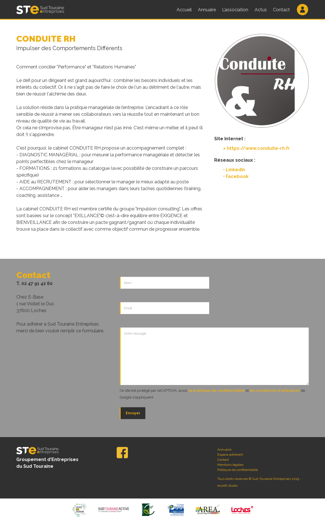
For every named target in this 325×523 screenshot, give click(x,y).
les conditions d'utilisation (275, 390)
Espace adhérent (230, 455)
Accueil (184, 9)
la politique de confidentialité (217, 390)
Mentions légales (230, 465)
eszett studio (227, 486)
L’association (236, 9)
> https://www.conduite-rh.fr (256, 148)
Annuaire (207, 9)
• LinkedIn (234, 169)
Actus (262, 9)
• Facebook (236, 176)
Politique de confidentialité (237, 470)
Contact (282, 9)
